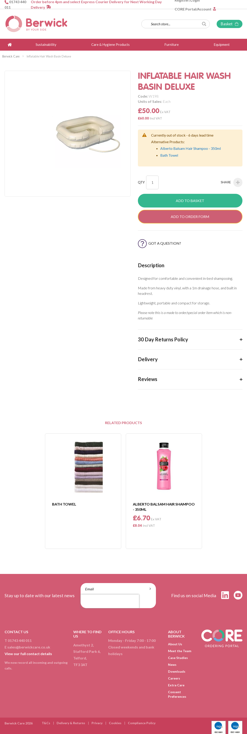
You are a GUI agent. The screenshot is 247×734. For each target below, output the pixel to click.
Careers (174, 678)
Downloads (176, 671)
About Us (175, 644)
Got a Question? (159, 243)
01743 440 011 (20, 640)
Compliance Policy (141, 723)
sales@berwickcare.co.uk (28, 647)
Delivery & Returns (71, 723)
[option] (83, 491)
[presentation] (110, 601)
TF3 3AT (80, 664)
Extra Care (176, 685)
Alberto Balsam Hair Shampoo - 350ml (190, 148)
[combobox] (175, 24)
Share (231, 182)
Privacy (97, 723)
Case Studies (178, 658)
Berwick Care (11, 56)
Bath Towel (169, 155)
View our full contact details (28, 653)
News (172, 665)
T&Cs (46, 723)
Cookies (115, 723)
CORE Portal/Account (193, 9)
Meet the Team (179, 651)
